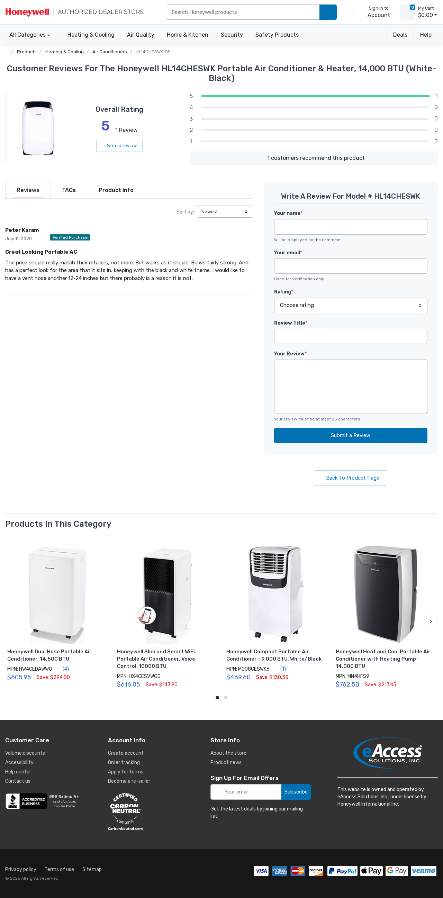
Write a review (119, 145)
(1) (279, 669)
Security (232, 34)
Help (426, 34)
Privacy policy (20, 869)
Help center (18, 772)
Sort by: (185, 212)
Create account (126, 753)
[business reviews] (43, 801)
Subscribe (296, 792)
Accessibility (19, 762)
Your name (288, 213)
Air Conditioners (109, 51)
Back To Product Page (350, 478)
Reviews (28, 190)
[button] (431, 621)
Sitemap (92, 869)
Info (116, 190)
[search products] (328, 12)
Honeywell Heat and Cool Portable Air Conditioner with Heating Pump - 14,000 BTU (383, 658)
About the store (228, 753)
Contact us (17, 781)
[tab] (28, 190)
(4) (62, 669)
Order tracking (124, 762)
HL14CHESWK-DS (153, 51)
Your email (288, 253)
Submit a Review (350, 435)
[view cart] (407, 12)
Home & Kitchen (187, 34)
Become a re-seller (129, 781)
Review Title (290, 323)
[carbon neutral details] (146, 811)
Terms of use (59, 869)
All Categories (25, 34)
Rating (283, 292)
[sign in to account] (374, 12)
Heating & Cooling (91, 34)
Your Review (290, 354)
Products (27, 51)
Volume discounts (25, 753)
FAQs (69, 190)
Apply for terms (125, 772)
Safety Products (277, 34)
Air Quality (140, 34)
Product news (226, 762)
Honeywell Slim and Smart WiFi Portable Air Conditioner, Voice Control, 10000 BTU (156, 658)
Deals (400, 34)
